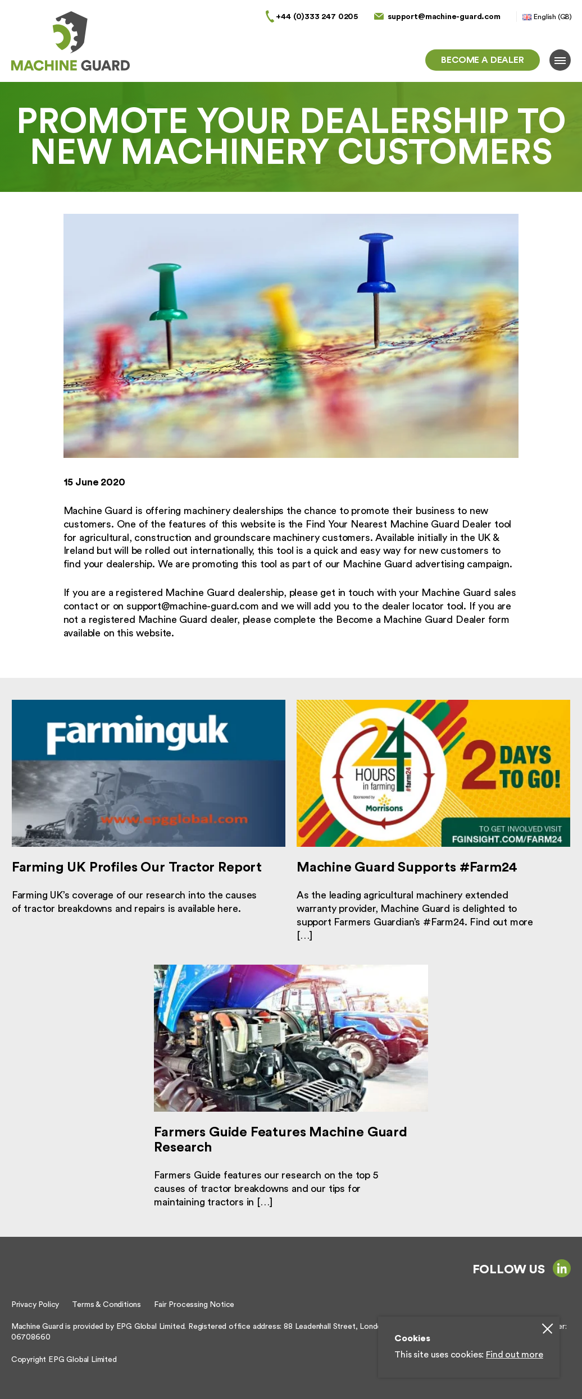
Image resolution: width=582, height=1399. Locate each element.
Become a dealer (482, 60)
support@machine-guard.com (444, 16)
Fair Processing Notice (194, 1305)
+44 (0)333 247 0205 (317, 16)
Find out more (514, 1354)
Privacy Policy (35, 1305)
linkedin (562, 1268)
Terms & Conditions (106, 1305)
